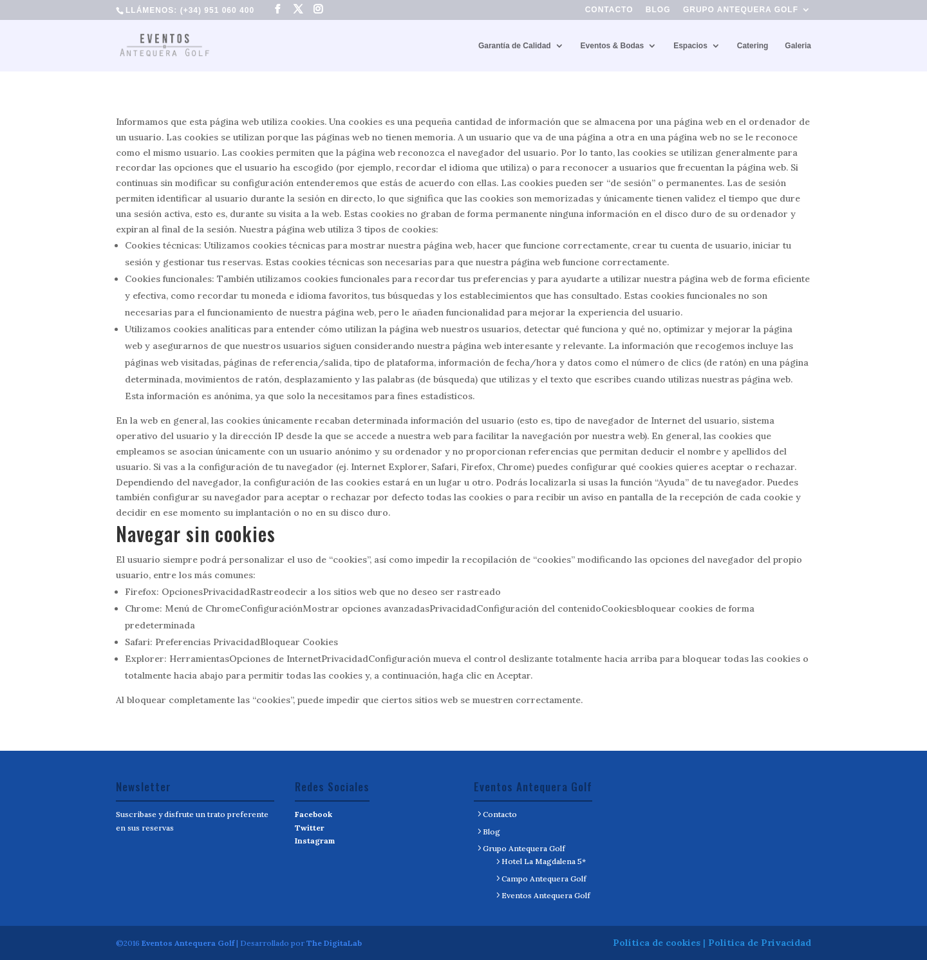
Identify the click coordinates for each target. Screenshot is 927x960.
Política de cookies (656, 942)
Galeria (798, 45)
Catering (753, 45)
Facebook (313, 814)
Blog (658, 10)
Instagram (315, 840)
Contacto (609, 10)
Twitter (309, 828)
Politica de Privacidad (759, 942)
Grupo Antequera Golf (740, 10)
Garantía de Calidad (514, 45)
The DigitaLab (334, 943)
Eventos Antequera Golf (545, 895)
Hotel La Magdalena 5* (543, 861)
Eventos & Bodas (612, 45)
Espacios (690, 45)
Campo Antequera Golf (543, 878)
